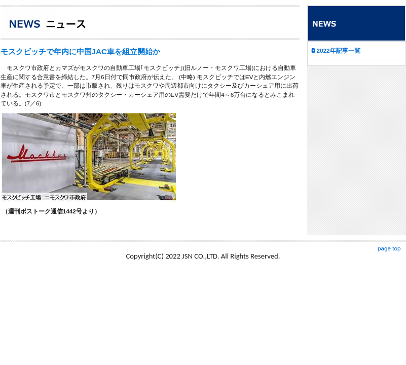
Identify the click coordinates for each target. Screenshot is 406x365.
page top (389, 248)
